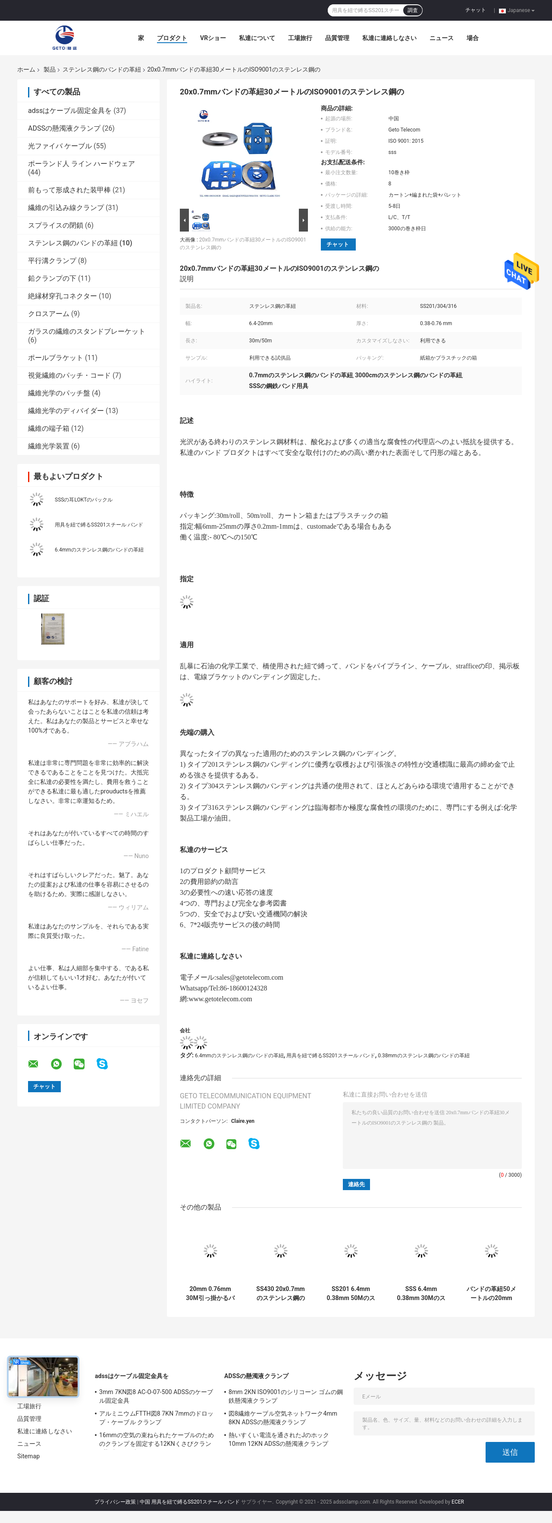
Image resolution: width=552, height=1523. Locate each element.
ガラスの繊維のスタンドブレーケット (86, 331)
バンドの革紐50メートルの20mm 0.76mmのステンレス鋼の (491, 1293)
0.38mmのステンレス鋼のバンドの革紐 (423, 1056)
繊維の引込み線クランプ (66, 208)
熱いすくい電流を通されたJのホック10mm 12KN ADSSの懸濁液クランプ (279, 1439)
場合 (473, 37)
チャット (475, 10)
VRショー (213, 37)
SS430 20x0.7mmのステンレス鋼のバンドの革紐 (280, 1293)
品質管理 (337, 37)
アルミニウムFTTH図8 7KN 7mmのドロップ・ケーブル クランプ (156, 1418)
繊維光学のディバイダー (66, 411)
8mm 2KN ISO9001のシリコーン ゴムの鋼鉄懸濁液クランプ (286, 1396)
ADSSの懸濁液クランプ (64, 128)
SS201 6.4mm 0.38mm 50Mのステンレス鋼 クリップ (351, 1293)
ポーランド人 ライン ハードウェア (81, 164)
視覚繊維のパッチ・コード (69, 375)
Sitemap (28, 1456)
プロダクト (172, 37)
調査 (413, 10)
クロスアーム (48, 314)
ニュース (442, 37)
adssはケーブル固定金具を (70, 111)
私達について (257, 37)
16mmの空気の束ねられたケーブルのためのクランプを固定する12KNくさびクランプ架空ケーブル (156, 1441)
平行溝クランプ (52, 261)
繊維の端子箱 (48, 428)
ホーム (26, 69)
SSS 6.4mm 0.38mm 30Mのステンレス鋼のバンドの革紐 (421, 1293)
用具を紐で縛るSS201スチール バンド (99, 525)
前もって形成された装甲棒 (69, 190)
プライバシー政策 (115, 1502)
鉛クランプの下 (52, 278)
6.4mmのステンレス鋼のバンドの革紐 (99, 550)
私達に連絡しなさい (389, 37)
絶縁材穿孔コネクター (62, 296)
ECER (458, 1502)
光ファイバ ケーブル (60, 146)
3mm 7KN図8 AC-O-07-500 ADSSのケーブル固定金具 (156, 1396)
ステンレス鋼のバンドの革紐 (102, 69)
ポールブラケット (55, 358)
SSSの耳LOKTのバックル (84, 500)
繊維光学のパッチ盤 (59, 393)
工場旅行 (300, 37)
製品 (50, 69)
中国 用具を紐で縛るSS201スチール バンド (190, 1502)
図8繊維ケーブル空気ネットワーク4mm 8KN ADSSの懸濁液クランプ (283, 1418)
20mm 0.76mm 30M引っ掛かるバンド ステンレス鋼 (210, 1293)
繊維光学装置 (48, 446)
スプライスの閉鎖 (55, 225)
